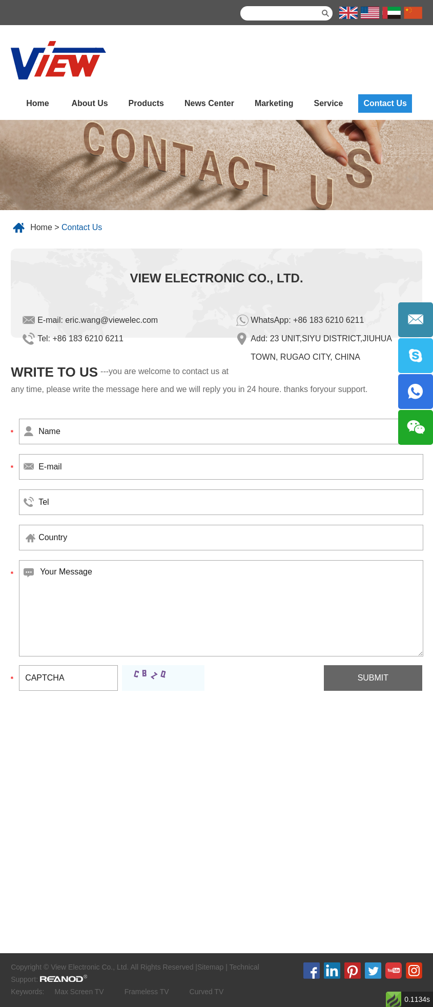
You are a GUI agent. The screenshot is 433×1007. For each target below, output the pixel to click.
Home (37, 103)
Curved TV (207, 992)
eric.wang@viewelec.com (111, 320)
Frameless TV (147, 992)
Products (146, 103)
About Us (90, 103)
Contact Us (384, 103)
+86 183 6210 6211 (328, 320)
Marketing (274, 103)
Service (328, 103)
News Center (209, 103)
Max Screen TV (79, 992)
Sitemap (210, 967)
